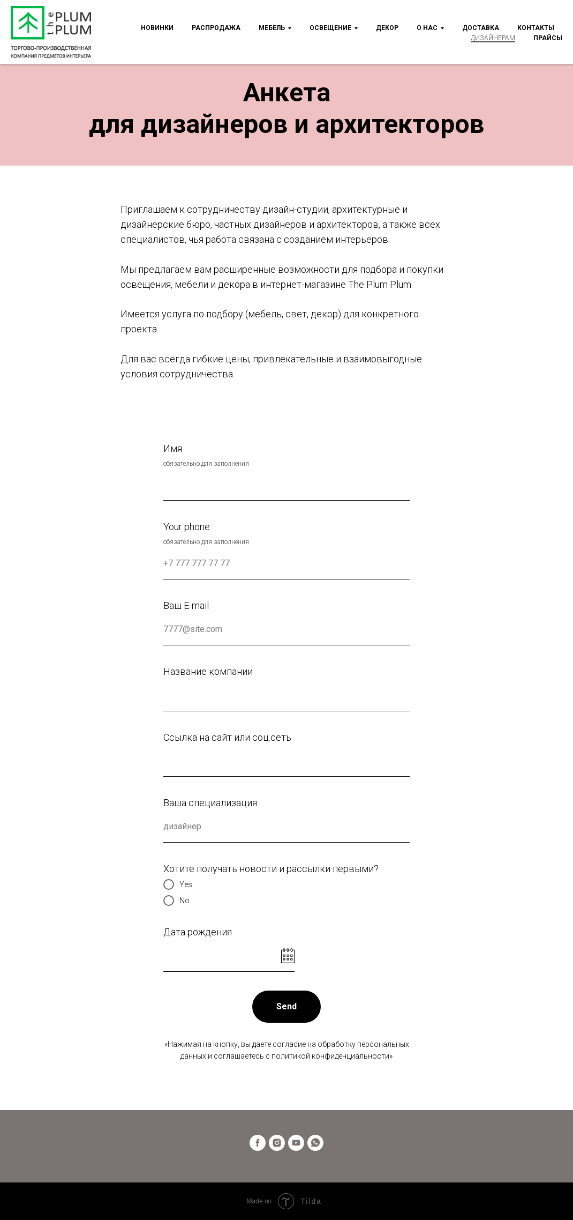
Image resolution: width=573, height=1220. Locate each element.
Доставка (480, 28)
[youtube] (296, 1143)
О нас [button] (427, 28)
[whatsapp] (315, 1143)
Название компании (208, 671)
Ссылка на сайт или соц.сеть (227, 737)
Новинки (157, 28)
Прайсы (547, 38)
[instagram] (277, 1143)
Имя (172, 448)
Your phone (186, 526)
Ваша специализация (210, 802)
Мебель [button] (272, 28)
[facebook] (258, 1143)
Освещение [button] (330, 28)
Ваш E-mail (186, 605)
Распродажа (216, 28)
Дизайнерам (493, 38)
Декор (387, 28)
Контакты (535, 28)
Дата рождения (197, 932)
